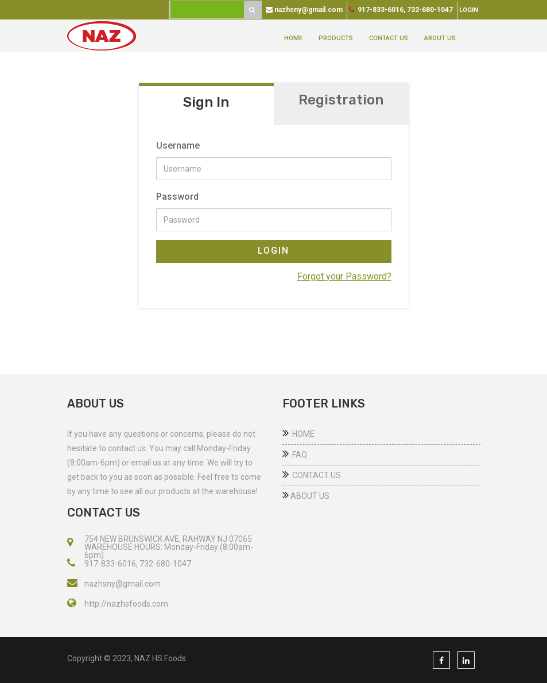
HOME (293, 38)
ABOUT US (440, 38)
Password (177, 196)
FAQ (294, 454)
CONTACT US (388, 38)
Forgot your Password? (344, 276)
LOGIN (273, 250)
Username (178, 145)
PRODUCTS (336, 38)
